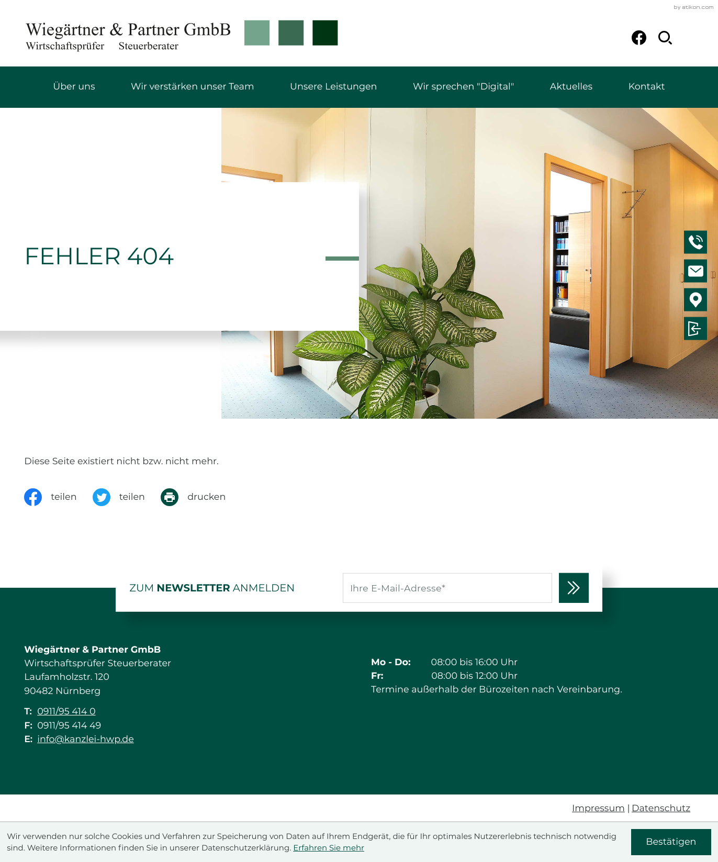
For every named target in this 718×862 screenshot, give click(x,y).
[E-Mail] (447, 587)
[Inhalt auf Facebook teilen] (58, 497)
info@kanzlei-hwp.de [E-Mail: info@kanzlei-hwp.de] (85, 739)
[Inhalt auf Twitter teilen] (127, 497)
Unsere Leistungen (333, 86)
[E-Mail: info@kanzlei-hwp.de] (697, 273)
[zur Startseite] (182, 37)
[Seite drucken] (201, 497)
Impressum (598, 808)
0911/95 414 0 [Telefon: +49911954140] (66, 711)
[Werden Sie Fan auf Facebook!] (638, 37)
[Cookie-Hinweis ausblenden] (671, 842)
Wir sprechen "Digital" (463, 86)
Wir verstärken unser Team (192, 86)
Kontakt (647, 86)
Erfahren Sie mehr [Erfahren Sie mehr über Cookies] (328, 848)
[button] (697, 244)
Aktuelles (571, 86)
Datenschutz (661, 808)
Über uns (74, 86)
